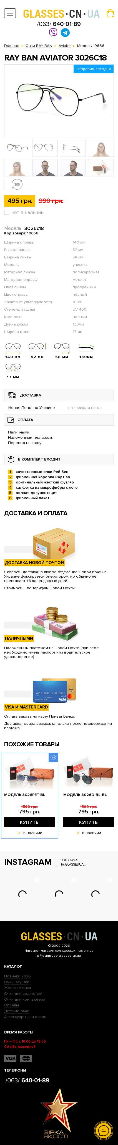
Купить (29, 822)
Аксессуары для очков (25, 1016)
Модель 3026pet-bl (24, 795)
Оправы (11, 1005)
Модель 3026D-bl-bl (85, 795)
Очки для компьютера (24, 999)
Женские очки (17, 987)
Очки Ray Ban (16, 982)
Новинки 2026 (17, 976)
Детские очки (16, 1011)
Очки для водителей (23, 993)
